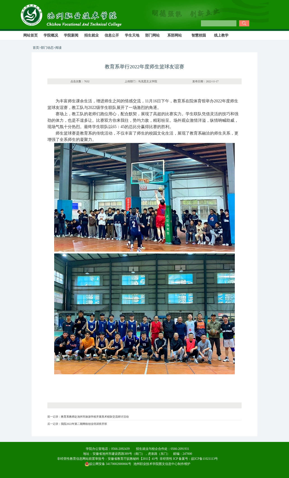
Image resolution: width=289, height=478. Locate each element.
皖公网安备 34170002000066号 (108, 464)
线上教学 (221, 35)
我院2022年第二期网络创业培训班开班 (84, 423)
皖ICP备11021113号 (204, 458)
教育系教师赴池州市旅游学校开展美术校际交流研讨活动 (95, 416)
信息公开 (112, 35)
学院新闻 (71, 35)
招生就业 (91, 35)
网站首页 (30, 35)
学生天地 (132, 35)
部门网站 (152, 35)
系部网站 (174, 35)
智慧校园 (198, 35)
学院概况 (51, 35)
